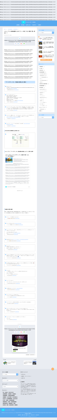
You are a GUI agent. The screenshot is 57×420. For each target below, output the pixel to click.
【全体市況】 (42, 70)
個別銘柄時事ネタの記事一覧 (46, 59)
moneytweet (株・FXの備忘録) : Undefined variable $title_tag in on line (26, 411)
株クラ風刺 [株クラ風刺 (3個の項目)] (4, 406)
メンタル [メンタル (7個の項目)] (4, 401)
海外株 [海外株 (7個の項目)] (7, 406)
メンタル (42, 99)
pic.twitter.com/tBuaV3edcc (17, 233)
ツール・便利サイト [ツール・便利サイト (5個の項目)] (15, 398)
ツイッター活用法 (43, 102)
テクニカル (42, 95)
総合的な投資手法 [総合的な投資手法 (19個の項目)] (11, 406)
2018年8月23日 (14, 119)
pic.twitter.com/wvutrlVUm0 (24, 240)
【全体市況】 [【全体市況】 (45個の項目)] (9, 395)
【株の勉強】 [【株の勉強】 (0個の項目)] (14, 395)
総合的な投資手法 (43, 89)
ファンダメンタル (43, 91)
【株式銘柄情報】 (42, 72)
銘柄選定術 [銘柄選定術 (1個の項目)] (16, 406)
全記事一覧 (23, 379)
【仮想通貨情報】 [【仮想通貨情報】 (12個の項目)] (5, 395)
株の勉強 (23, 419)
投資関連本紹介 (43, 109)
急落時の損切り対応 (43, 97)
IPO (41, 78)
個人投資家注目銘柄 (43, 74)
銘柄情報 (19, 419)
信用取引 (42, 100)
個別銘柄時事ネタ (32, 356)
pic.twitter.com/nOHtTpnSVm (16, 117)
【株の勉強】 (42, 87)
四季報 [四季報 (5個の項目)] (9, 403)
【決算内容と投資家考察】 (44, 83)
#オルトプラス (14, 240)
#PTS (17, 240)
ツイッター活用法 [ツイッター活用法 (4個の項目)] (9, 398)
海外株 (41, 82)
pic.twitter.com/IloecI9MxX (10, 125)
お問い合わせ (28, 419)
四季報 (41, 94)
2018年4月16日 (21, 225)
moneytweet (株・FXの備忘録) (28, 22)
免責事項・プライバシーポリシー (26, 377)
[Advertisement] (19, 199)
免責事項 (37, 419)
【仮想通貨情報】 (42, 85)
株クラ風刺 (42, 104)
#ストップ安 (19, 240)
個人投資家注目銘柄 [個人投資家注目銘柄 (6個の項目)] (11, 401)
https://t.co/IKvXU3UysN (27, 124)
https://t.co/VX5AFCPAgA (10, 117)
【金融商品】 (42, 66)
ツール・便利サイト (43, 105)
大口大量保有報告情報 (44, 80)
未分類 (41, 110)
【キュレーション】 (43, 107)
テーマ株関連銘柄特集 (44, 77)
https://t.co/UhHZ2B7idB (20, 101)
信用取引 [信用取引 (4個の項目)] (7, 401)
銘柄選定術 (42, 92)
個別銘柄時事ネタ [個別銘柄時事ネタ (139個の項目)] (5, 403)
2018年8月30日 (17, 90)
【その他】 (41, 68)
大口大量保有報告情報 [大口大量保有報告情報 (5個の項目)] (13, 403)
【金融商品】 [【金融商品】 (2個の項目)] (4, 398)
